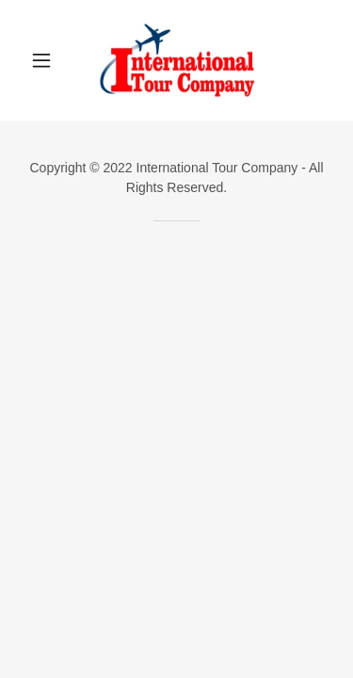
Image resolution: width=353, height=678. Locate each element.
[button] (46, 60)
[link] (176, 60)
